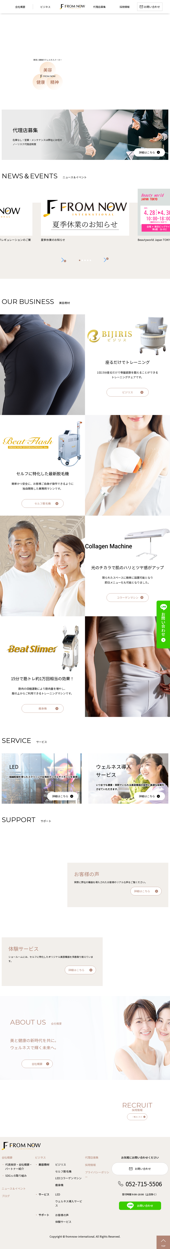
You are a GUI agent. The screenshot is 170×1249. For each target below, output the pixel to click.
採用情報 (90, 1165)
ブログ (6, 1196)
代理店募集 (91, 1157)
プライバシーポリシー (97, 1174)
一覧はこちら (137, 1116)
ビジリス (127, 392)
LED (57, 1194)
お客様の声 (62, 1215)
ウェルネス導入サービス (68, 1203)
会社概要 (37, 1064)
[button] (106, 259)
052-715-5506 (140, 1183)
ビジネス (45, 7)
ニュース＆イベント (14, 1188)
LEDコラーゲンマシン (68, 1178)
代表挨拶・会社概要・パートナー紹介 (18, 1166)
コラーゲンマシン (127, 597)
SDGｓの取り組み (16, 1176)
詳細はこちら (147, 152)
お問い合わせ (140, 1168)
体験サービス (63, 1222)
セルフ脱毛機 (43, 503)
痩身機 (43, 708)
